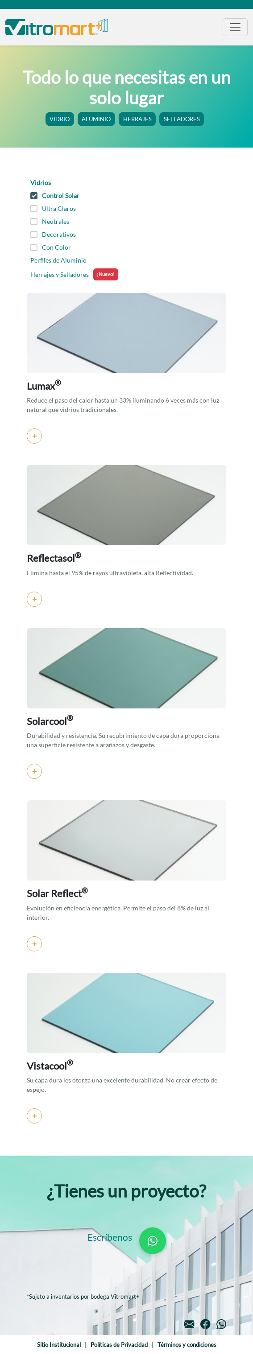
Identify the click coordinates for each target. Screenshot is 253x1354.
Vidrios (40, 182)
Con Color (50, 247)
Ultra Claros (53, 208)
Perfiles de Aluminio (58, 260)
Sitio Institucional (59, 1345)
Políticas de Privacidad (119, 1345)
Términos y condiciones (187, 1345)
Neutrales (49, 221)
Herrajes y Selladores (74, 274)
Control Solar (54, 195)
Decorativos (53, 234)
